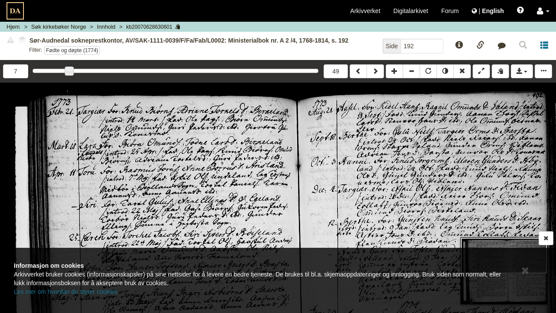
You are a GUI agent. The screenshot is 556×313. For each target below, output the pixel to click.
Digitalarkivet (411, 10)
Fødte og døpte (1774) (72, 50)
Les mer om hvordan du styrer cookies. (66, 291)
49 (335, 71)
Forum (450, 10)
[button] (543, 11)
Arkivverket (365, 10)
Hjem (13, 26)
